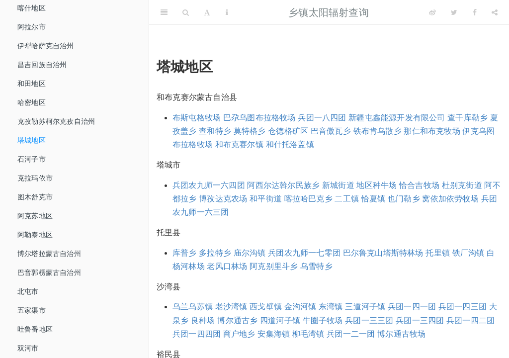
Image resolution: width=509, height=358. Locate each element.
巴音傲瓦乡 (331, 131)
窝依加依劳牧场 (450, 198)
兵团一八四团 (322, 117)
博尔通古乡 (237, 320)
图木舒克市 (35, 197)
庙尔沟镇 (250, 253)
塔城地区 (31, 140)
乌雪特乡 (316, 266)
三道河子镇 (365, 306)
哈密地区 (31, 102)
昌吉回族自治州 (42, 65)
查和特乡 (215, 131)
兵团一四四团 (196, 334)
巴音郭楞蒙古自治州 (49, 272)
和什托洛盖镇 (290, 144)
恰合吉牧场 (419, 185)
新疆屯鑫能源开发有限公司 (396, 117)
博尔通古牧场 (401, 334)
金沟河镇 (300, 306)
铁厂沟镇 (468, 253)
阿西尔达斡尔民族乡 (283, 185)
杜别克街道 (462, 185)
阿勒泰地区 (35, 235)
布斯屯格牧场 (196, 117)
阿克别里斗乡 (274, 266)
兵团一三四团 (420, 320)
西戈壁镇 (266, 306)
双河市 (28, 348)
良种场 (203, 320)
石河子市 (31, 159)
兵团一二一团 (351, 334)
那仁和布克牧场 (432, 131)
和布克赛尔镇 (239, 144)
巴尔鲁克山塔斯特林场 (383, 253)
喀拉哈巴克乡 (308, 198)
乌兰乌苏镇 (192, 306)
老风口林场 (227, 266)
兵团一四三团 (462, 306)
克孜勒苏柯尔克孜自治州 (56, 121)
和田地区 (31, 84)
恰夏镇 (373, 198)
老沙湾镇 (231, 306)
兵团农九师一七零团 (304, 253)
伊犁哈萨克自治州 (45, 46)
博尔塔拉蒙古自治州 (49, 254)
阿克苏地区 (35, 216)
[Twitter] (454, 12)
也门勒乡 (404, 198)
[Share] (494, 12)
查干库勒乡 (467, 117)
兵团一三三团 (369, 320)
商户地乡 (239, 334)
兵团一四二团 (470, 320)
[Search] (185, 12)
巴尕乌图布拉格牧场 (259, 117)
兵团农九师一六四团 (208, 185)
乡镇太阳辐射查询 (328, 12)
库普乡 (184, 253)
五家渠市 (31, 310)
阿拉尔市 (31, 27)
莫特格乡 (250, 131)
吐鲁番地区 (35, 329)
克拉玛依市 (35, 178)
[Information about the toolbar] (227, 12)
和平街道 (266, 198)
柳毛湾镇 (308, 334)
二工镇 (347, 198)
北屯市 (28, 291)
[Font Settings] (207, 12)
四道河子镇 (280, 320)
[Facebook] (474, 12)
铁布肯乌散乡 (377, 131)
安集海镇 (273, 334)
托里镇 (437, 253)
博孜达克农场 (223, 198)
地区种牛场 (376, 185)
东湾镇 (331, 306)
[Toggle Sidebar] (164, 12)
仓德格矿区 (288, 131)
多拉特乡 (215, 253)
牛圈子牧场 (323, 320)
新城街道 (338, 185)
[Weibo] (432, 12)
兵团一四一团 (412, 306)
